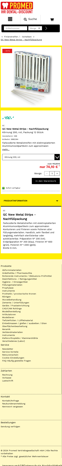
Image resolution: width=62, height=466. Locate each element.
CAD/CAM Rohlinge (12, 308)
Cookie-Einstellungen (13, 358)
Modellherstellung (11, 311)
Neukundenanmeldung (13, 403)
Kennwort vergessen (12, 406)
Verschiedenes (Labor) (13, 341)
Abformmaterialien (11, 270)
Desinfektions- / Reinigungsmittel (19, 279)
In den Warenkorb (46, 181)
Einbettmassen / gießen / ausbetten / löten (24, 323)
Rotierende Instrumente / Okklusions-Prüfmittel (27, 276)
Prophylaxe (7, 288)
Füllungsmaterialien (12, 285)
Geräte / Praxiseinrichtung (15, 305)
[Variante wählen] (31, 157)
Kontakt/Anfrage (10, 400)
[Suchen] (30, 19)
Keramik (6, 329)
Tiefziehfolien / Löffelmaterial (17, 320)
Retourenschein (10, 355)
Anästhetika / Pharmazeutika (17, 273)
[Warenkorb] (51, 19)
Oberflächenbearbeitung (14, 326)
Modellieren (8, 317)
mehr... (5, 149)
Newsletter (7, 349)
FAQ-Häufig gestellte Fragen (16, 361)
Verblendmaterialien (12, 332)
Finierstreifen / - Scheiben (18, 36)
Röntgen (6, 296)
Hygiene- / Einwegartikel (15, 282)
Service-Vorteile (10, 352)
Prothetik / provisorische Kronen (19, 294)
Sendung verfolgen (10, 426)
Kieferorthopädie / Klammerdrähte (20, 338)
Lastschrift (7, 380)
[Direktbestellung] (46, 28)
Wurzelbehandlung (11, 299)
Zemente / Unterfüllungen (15, 302)
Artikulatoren (9, 314)
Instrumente (8, 291)
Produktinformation (15, 201)
